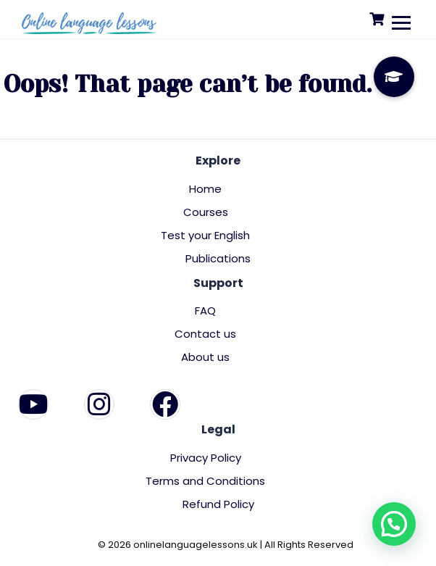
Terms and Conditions (205, 480)
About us (205, 357)
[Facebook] (165, 404)
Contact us (205, 333)
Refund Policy (218, 504)
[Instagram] (99, 404)
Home (205, 188)
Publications (218, 258)
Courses (205, 212)
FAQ (205, 310)
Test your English (205, 235)
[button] (394, 524)
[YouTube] (33, 404)
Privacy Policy (205, 457)
